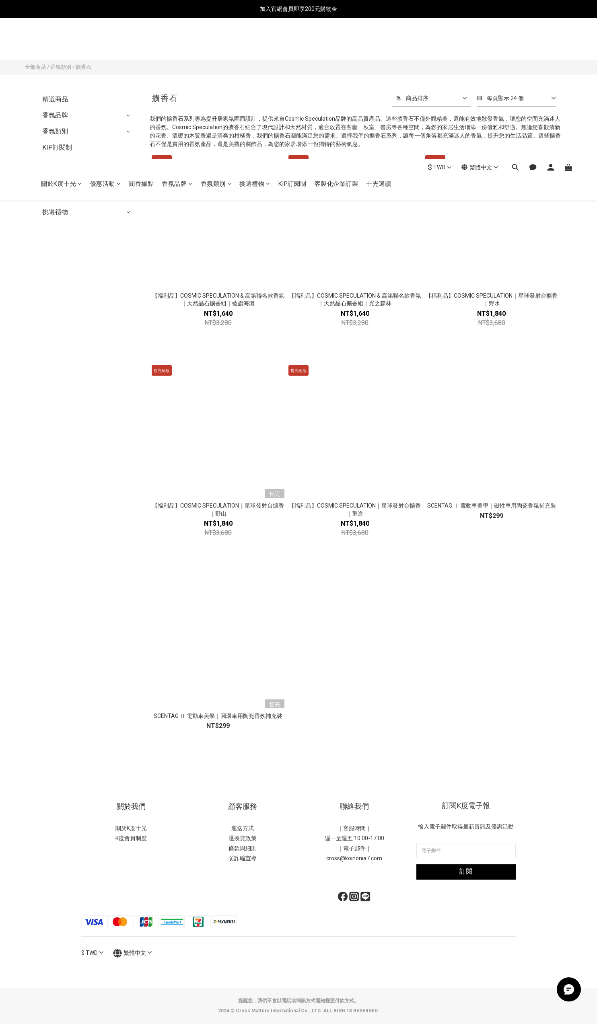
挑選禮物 (254, 43)
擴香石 (83, 67)
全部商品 (35, 67)
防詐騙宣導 (243, 858)
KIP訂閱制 (292, 43)
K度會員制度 (131, 838)
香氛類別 (216, 43)
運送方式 (242, 828)
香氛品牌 (177, 43)
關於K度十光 (61, 43)
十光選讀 (378, 43)
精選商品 (55, 99)
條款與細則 (243, 848)
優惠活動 (105, 43)
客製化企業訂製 (336, 43)
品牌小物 (55, 163)
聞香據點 (141, 43)
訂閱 (465, 871)
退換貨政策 (243, 838)
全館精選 (55, 195)
